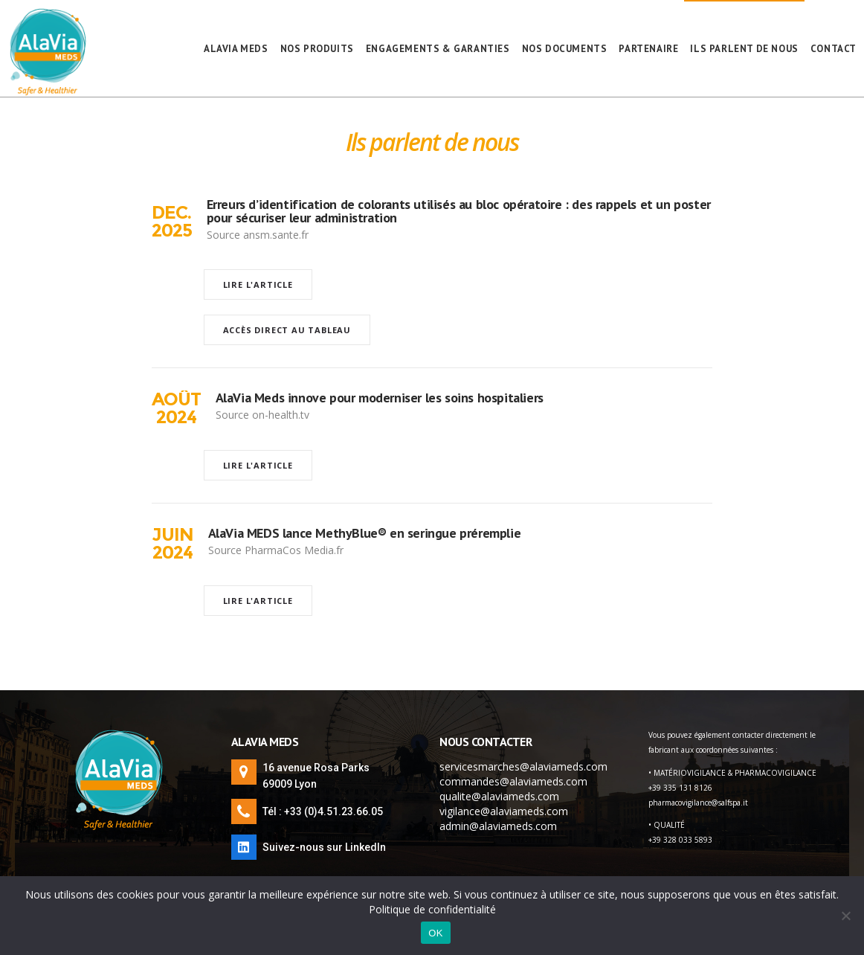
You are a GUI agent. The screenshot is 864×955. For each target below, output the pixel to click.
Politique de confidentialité (432, 909)
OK (435, 933)
